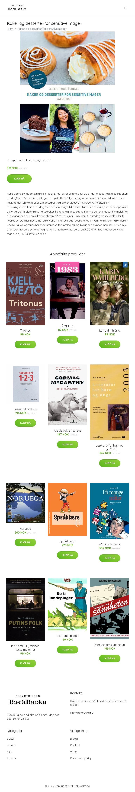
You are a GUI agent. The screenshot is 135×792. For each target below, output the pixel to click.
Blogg (74, 738)
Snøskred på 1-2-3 (25, 409)
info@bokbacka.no (81, 712)
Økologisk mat (40, 160)
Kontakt (75, 745)
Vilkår (73, 751)
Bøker (26, 160)
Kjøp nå (19, 178)
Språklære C (68, 541)
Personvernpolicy (81, 758)
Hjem (10, 28)
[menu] (125, 7)
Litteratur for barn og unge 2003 (110, 447)
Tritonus (25, 330)
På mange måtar (110, 544)
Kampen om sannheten (110, 644)
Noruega (25, 528)
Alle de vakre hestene (67, 430)
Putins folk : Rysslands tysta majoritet (25, 647)
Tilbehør (12, 758)
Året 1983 (67, 326)
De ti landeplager (67, 635)
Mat (9, 751)
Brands (11, 745)
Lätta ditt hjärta (109, 330)
